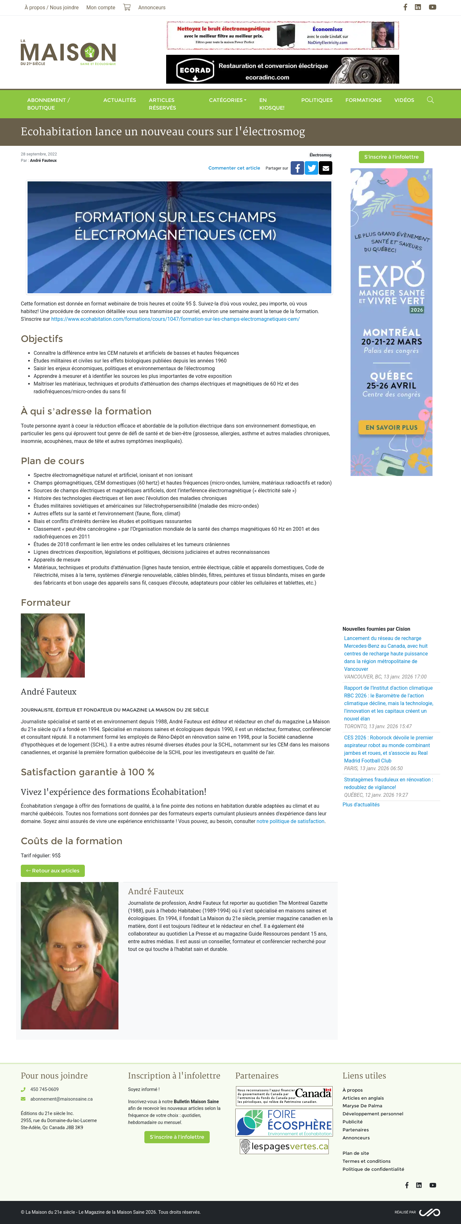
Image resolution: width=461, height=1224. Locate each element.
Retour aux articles (52, 871)
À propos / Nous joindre (52, 7)
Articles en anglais (363, 1098)
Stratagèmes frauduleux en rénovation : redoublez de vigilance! (388, 783)
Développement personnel (373, 1114)
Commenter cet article (234, 168)
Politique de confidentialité (373, 1169)
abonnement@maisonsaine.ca (61, 1099)
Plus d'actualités (361, 805)
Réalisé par (405, 1212)
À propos (353, 1090)
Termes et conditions (367, 1161)
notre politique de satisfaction (291, 821)
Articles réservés (162, 104)
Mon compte (100, 7)
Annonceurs (356, 1138)
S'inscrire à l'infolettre (391, 157)
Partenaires (356, 1130)
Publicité (353, 1122)
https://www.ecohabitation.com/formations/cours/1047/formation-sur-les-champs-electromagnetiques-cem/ (175, 319)
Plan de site (356, 1153)
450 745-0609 (44, 1089)
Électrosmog (320, 155)
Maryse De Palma (362, 1106)
